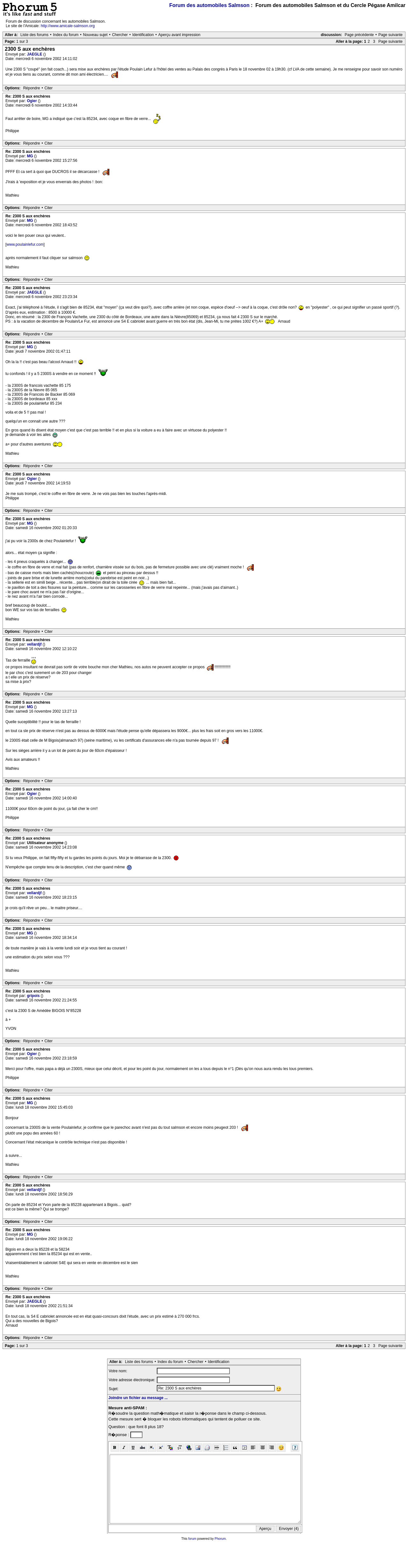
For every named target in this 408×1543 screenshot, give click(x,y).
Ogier (32, 101)
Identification (143, 35)
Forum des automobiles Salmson (209, 5)
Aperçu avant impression (179, 35)
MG (30, 156)
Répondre (31, 88)
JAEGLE (35, 54)
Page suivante (390, 35)
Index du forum (65, 35)
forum (192, 1538)
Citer (49, 88)
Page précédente (359, 35)
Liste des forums (34, 35)
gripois (33, 995)
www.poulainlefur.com (24, 244)
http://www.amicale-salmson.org (68, 26)
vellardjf (34, 644)
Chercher (119, 35)
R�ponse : (119, 1434)
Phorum (220, 1538)
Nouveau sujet (95, 35)
